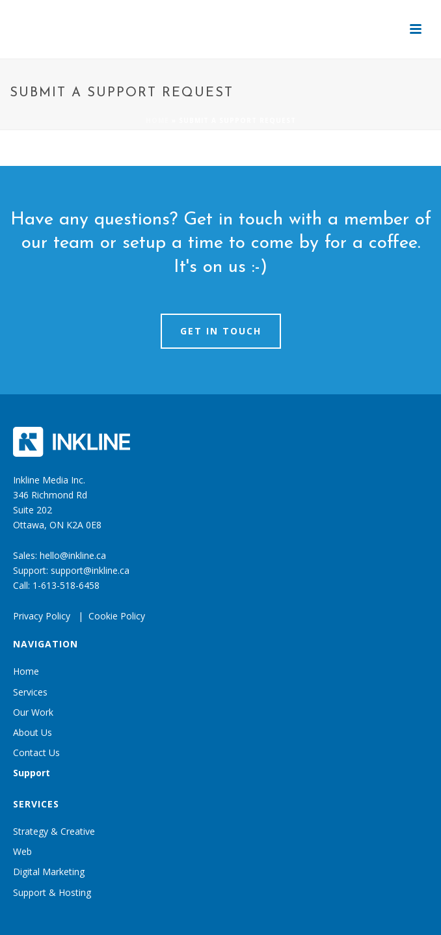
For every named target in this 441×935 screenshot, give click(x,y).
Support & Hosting (52, 892)
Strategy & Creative (54, 831)
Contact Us (36, 752)
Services (30, 692)
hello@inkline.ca (73, 555)
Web (22, 851)
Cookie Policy (116, 616)
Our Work (33, 712)
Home (157, 120)
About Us (32, 732)
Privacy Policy (41, 616)
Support (31, 772)
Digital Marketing (49, 871)
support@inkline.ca (90, 570)
